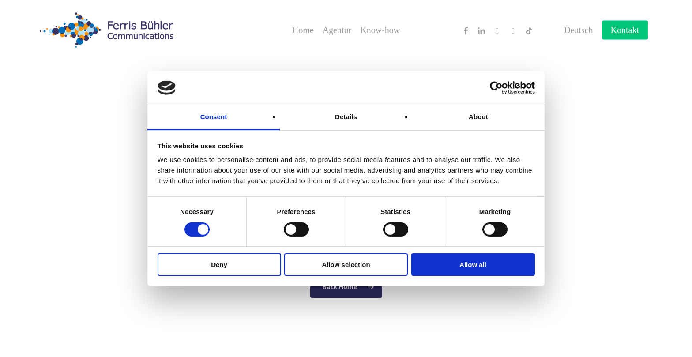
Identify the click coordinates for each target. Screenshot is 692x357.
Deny (219, 264)
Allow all (472, 264)
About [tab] (478, 116)
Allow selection (346, 264)
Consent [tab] (213, 116)
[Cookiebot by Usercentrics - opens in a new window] (496, 87)
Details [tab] (346, 116)
